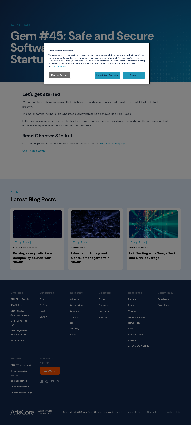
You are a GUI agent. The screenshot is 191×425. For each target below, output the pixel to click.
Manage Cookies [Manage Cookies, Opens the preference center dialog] (59, 75)
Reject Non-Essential (107, 75)
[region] (97, 64)
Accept (133, 75)
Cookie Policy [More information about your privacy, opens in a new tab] (59, 66)
